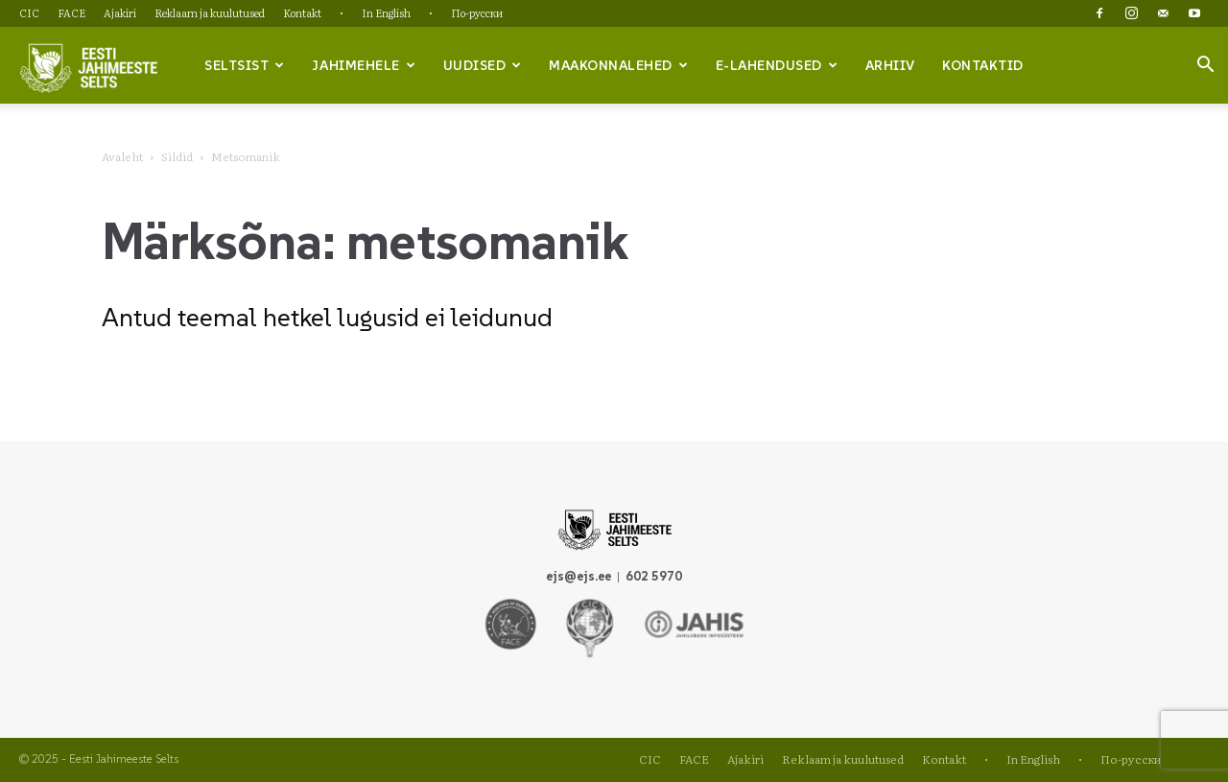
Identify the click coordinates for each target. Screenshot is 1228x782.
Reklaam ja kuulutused (209, 12)
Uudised (482, 65)
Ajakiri (120, 12)
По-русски (477, 12)
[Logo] (88, 66)
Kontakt (302, 12)
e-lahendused (777, 65)
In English (386, 12)
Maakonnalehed (618, 65)
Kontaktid (983, 65)
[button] (1205, 66)
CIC (29, 12)
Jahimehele (363, 65)
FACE (71, 12)
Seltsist (244, 65)
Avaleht (122, 156)
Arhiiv (890, 65)
